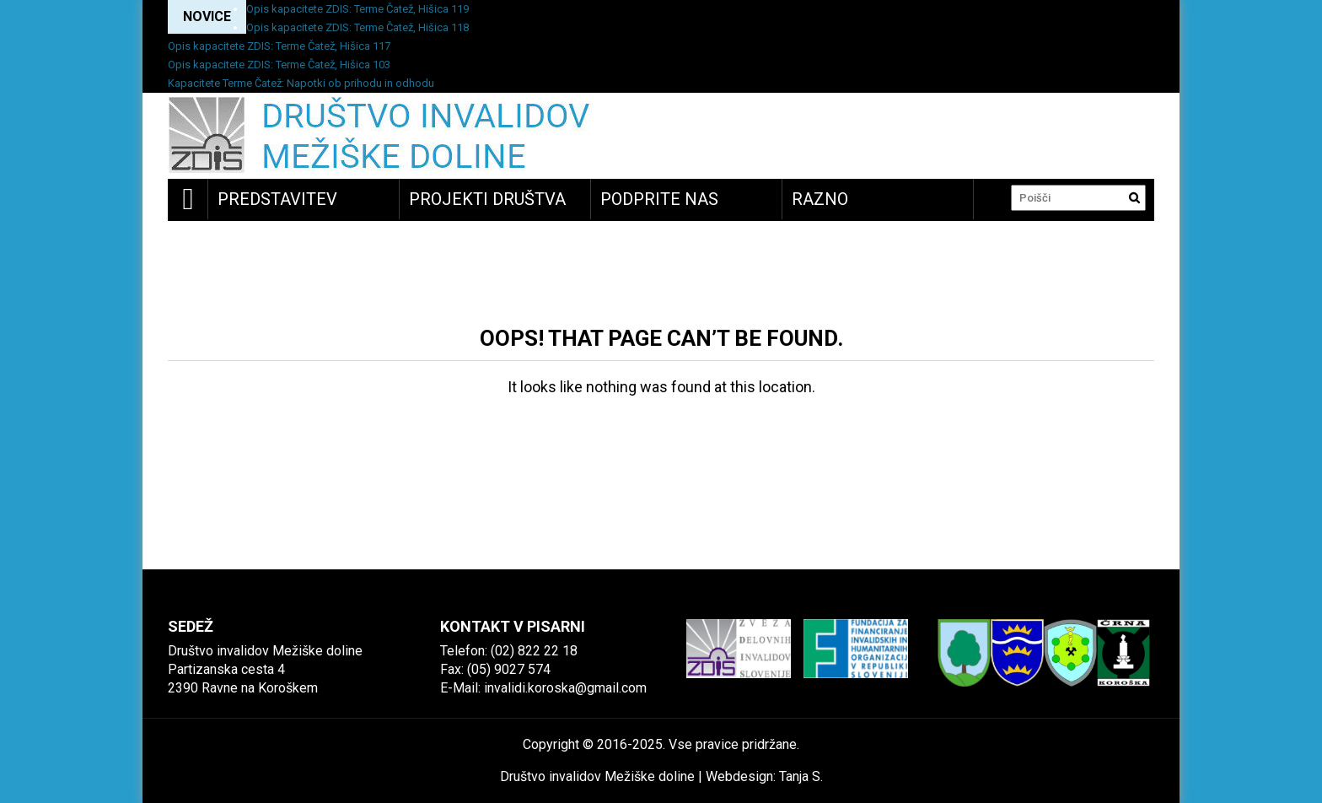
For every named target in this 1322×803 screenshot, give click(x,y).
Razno (820, 199)
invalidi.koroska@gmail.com (565, 688)
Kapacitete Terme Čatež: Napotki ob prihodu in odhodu (301, 83)
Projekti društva (487, 199)
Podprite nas (659, 199)
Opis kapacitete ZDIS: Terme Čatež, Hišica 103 (279, 64)
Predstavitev (277, 199)
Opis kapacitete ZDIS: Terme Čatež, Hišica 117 (279, 46)
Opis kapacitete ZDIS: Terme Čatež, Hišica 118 (357, 27)
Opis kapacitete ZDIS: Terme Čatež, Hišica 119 (357, 9)
